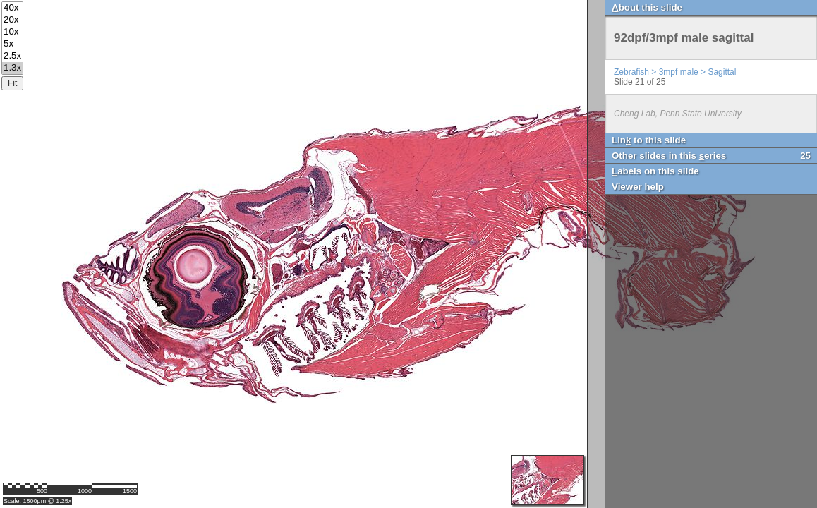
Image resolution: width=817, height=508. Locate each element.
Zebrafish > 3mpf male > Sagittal (675, 72)
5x (12, 44)
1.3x (12, 68)
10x (12, 32)
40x (12, 8)
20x (12, 20)
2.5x (12, 56)
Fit (12, 83)
